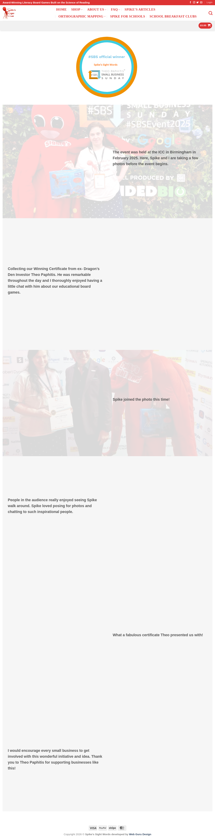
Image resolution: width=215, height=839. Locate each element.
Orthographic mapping (82, 16)
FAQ (115, 9)
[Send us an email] (201, 2)
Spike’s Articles (140, 9)
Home (61, 9)
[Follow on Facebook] (190, 2)
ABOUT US (96, 9)
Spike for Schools (127, 16)
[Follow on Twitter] (197, 2)
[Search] (210, 13)
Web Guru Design (140, 834)
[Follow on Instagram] (194, 2)
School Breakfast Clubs (173, 16)
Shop (77, 9)
